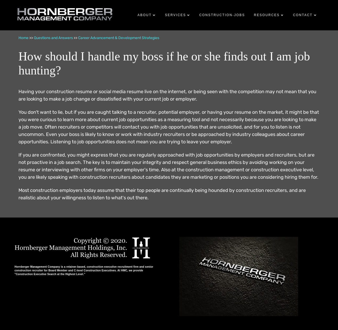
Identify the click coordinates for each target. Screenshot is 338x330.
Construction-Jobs (222, 15)
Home (23, 38)
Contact (303, 15)
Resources (267, 15)
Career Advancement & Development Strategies (118, 38)
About (145, 15)
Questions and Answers (53, 38)
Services (175, 15)
